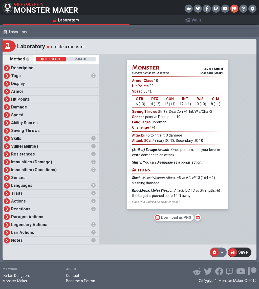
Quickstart (51, 59)
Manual (81, 59)
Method (20, 59)
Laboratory (18, 32)
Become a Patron (80, 281)
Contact (72, 276)
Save (238, 252)
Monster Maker (15, 281)
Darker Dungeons (17, 276)
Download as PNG (173, 217)
